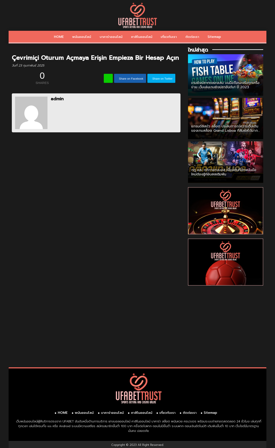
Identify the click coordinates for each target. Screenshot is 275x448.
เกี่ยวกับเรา (169, 36)
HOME (59, 36)
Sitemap (214, 36)
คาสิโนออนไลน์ (141, 36)
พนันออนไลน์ (81, 36)
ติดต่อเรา (192, 36)
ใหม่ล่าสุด (198, 50)
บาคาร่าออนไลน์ (111, 36)
